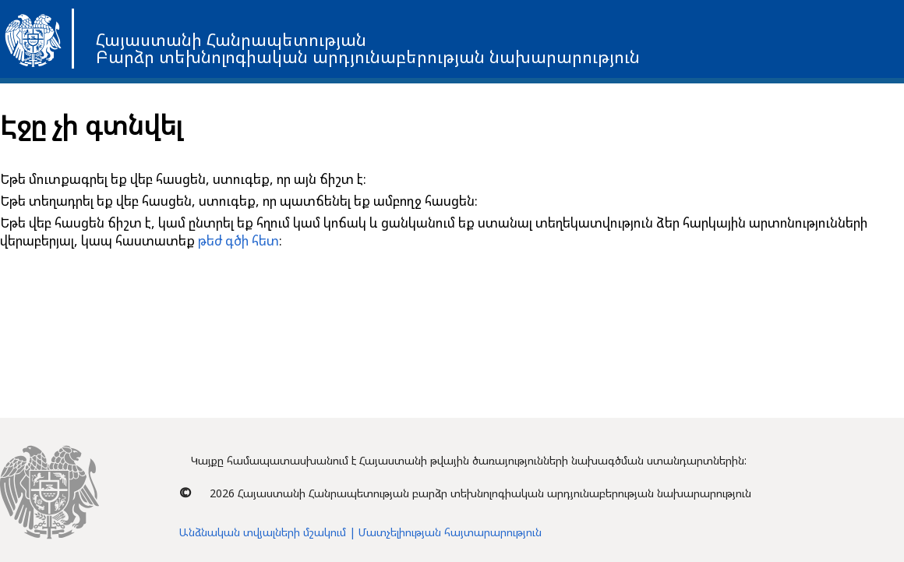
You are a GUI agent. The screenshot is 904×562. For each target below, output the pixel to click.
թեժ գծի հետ (238, 240)
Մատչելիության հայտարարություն (450, 532)
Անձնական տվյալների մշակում (262, 532)
